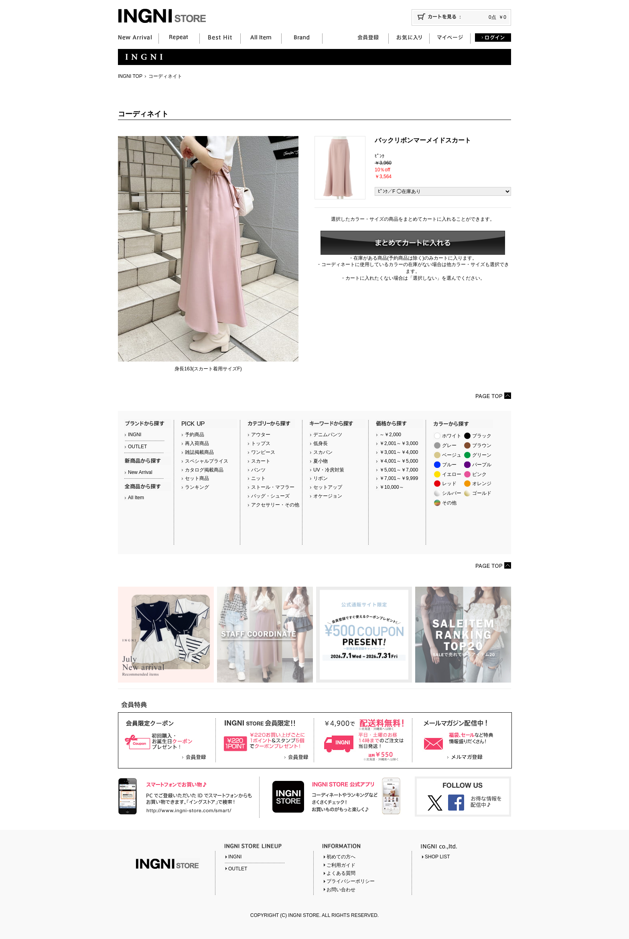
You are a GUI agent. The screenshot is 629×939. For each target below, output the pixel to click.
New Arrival (140, 472)
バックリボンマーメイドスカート (423, 140)
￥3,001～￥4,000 (398, 452)
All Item (136, 497)
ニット (258, 478)
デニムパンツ (327, 434)
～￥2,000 (390, 434)
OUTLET (137, 446)
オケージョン (327, 496)
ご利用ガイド (341, 865)
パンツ (258, 470)
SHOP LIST (437, 857)
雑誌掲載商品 (199, 452)
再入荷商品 (197, 443)
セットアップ (327, 487)
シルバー (451, 493)
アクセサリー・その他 (275, 505)
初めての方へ (341, 857)
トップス (260, 443)
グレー (449, 445)
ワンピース (263, 452)
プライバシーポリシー (351, 881)
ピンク (479, 474)
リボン (320, 478)
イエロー (451, 474)
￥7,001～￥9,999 (398, 478)
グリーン (481, 455)
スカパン (323, 452)
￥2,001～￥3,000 (398, 443)
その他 (449, 503)
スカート (260, 461)
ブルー (449, 464)
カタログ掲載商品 (204, 470)
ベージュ (451, 455)
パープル (481, 464)
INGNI (134, 434)
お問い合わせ (341, 889)
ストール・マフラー (272, 487)
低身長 (320, 443)
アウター (260, 434)
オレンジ (481, 483)
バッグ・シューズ (270, 496)
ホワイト (451, 436)
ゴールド (481, 493)
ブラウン (481, 445)
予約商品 (194, 434)
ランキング (197, 487)
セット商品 (197, 478)
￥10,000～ (391, 487)
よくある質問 (341, 873)
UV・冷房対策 (328, 470)
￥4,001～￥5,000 (398, 461)
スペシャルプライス (206, 461)
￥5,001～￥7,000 (398, 470)
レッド (449, 483)
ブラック (481, 436)
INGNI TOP (130, 76)
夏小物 (320, 461)
